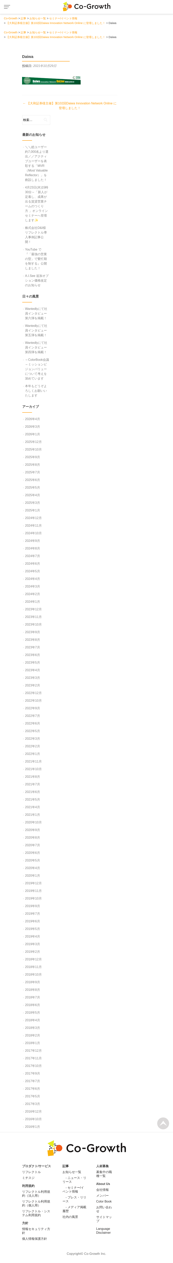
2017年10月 (33, 1065)
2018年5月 (32, 1012)
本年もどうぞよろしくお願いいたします (36, 390)
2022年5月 (32, 731)
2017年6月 (32, 1088)
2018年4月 (32, 1020)
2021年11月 (33, 761)
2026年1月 (32, 434)
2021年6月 (32, 792)
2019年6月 (32, 921)
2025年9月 (32, 457)
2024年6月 (32, 563)
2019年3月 (32, 944)
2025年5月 (32, 487)
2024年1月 (32, 601)
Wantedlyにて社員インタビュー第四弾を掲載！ (36, 347)
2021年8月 (32, 776)
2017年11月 (33, 1058)
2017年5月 (32, 1096)
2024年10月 (33, 533)
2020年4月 (32, 868)
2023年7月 (32, 647)
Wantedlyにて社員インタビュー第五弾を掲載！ (36, 330)
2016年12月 (33, 1111)
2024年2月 (32, 594)
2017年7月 (32, 1081)
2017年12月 (33, 1050)
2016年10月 (33, 1119)
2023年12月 (33, 609)
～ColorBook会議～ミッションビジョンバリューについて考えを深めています (37, 369)
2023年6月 (32, 655)
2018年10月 (33, 974)
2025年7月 (32, 472)
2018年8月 (32, 989)
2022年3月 (32, 738)
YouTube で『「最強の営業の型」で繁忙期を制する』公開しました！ (36, 259)
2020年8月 (32, 837)
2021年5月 (32, 799)
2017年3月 (32, 1104)
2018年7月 (32, 997)
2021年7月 (32, 784)
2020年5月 (32, 860)
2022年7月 (32, 715)
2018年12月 (33, 959)
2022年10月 (33, 700)
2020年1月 (32, 875)
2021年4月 (32, 807)
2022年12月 (33, 693)
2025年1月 (32, 510)
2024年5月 (32, 571)
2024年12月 (33, 518)
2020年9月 (32, 830)
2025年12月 (33, 442)
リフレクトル (31, 1172)
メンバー (102, 1195)
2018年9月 (32, 982)
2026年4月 (32, 419)
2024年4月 (32, 578)
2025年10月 (33, 449)
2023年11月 (33, 617)
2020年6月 (32, 852)
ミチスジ (28, 1177)
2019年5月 (32, 929)
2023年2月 (32, 685)
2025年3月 (32, 502)
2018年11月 (33, 967)
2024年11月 (33, 525)
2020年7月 (32, 845)
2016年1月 (32, 1126)
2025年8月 (32, 464)
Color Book (104, 1201)
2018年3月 (32, 1027)
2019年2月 (32, 951)
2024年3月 (32, 586)
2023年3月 (32, 677)
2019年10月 (33, 898)
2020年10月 (33, 822)
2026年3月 (32, 426)
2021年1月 (32, 814)
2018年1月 (32, 1043)
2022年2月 (32, 746)
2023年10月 (33, 624)
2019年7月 (32, 913)
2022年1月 (32, 753)
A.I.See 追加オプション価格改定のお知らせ (37, 280)
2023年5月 (32, 662)
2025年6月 (32, 480)
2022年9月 (32, 708)
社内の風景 (70, 1217)
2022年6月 (32, 723)
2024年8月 (32, 548)
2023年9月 (32, 632)
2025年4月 (32, 495)
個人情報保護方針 (34, 1238)
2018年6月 (32, 1005)
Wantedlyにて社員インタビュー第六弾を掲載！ (36, 313)
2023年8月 (32, 639)
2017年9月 (32, 1073)
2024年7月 (32, 556)
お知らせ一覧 (71, 1172)
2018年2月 (32, 1035)
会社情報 (102, 1189)
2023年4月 (32, 670)
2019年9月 (32, 906)
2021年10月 (33, 769)
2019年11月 (33, 890)
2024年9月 (32, 540)
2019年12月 (33, 883)
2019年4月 (32, 936)
